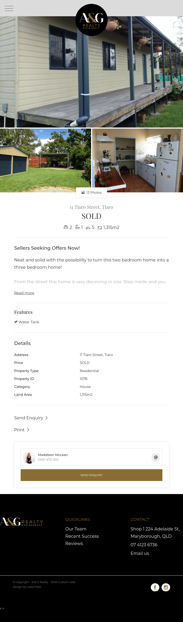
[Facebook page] (156, 587)
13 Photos (91, 192)
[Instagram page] (166, 587)
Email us (140, 553)
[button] (22, 430)
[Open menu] (8, 8)
